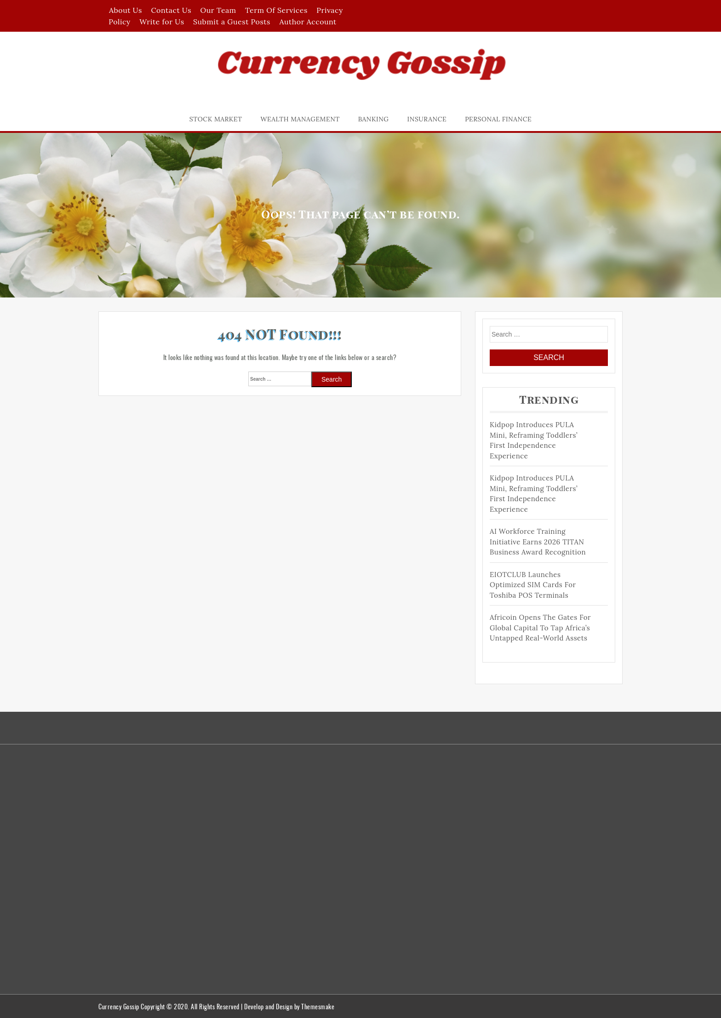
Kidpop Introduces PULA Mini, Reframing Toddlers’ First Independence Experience (534, 440)
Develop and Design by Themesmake (289, 1006)
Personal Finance (498, 119)
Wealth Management (300, 119)
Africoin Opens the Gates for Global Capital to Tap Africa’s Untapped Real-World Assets (540, 627)
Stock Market (215, 119)
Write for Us (161, 21)
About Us (125, 10)
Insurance (427, 119)
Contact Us (171, 10)
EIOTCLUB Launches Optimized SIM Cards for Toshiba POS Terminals (533, 585)
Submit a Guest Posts (231, 21)
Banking (373, 119)
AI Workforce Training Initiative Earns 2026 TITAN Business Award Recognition (538, 541)
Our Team (218, 10)
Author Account (307, 21)
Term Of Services (276, 10)
